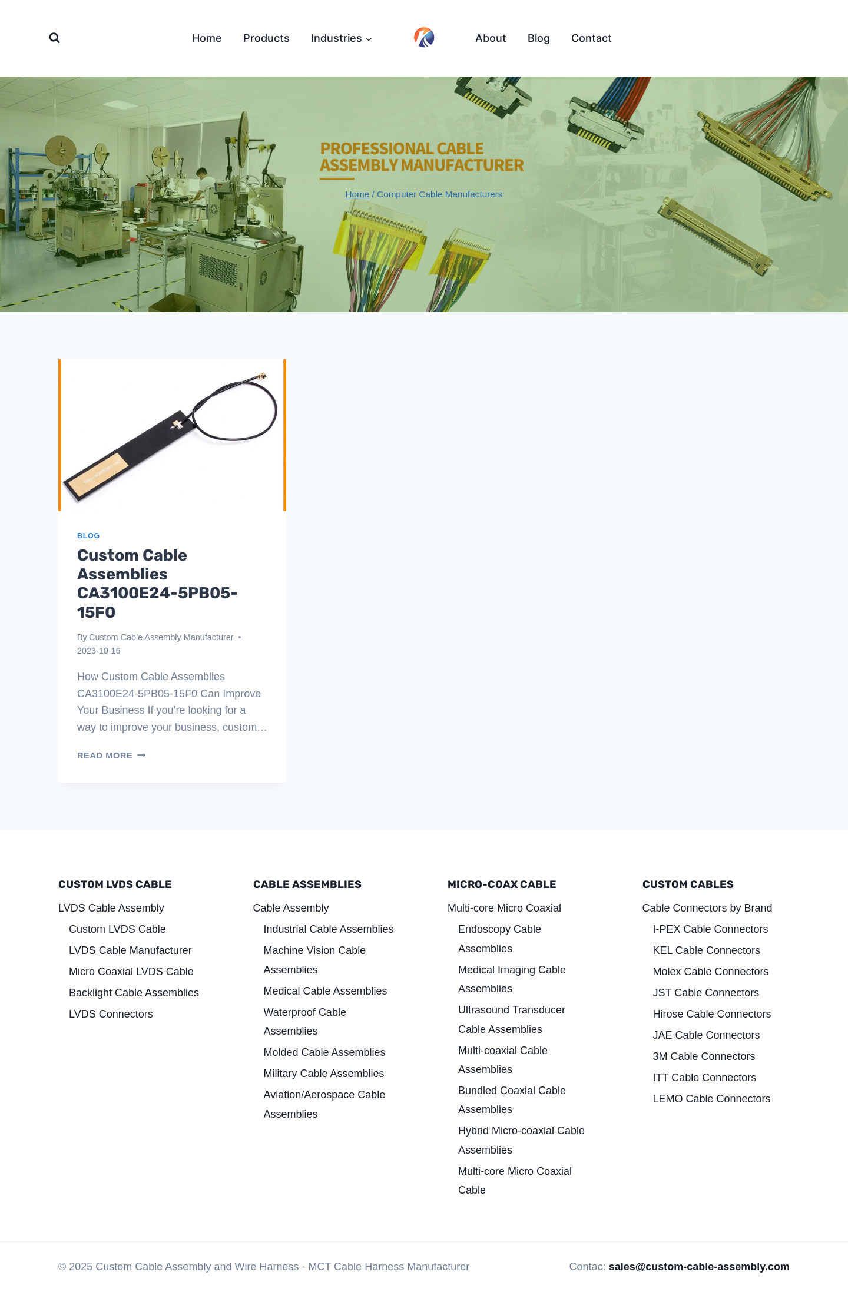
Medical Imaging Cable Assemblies (512, 979)
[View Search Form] (54, 38)
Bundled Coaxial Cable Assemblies (512, 1100)
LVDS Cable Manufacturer (130, 950)
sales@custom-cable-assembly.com (699, 1267)
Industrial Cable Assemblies (329, 929)
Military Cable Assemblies (324, 1073)
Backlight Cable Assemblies (134, 993)
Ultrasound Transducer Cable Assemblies (511, 1019)
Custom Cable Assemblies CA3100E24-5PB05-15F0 (157, 584)
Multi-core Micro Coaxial (504, 908)
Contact (591, 38)
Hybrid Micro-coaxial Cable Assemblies (521, 1140)
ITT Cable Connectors (705, 1078)
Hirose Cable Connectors (712, 1014)
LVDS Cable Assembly (111, 908)
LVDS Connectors (111, 1014)
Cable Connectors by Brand (707, 908)
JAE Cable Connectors (706, 1035)
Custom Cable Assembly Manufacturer (161, 637)
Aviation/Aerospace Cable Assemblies (325, 1104)
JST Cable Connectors (706, 993)
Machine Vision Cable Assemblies (315, 960)
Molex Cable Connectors (711, 972)
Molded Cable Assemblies (325, 1052)
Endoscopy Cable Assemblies (499, 938)
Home (207, 38)
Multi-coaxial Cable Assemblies (503, 1060)
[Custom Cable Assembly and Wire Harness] (424, 37)
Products (266, 38)
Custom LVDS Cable (117, 929)
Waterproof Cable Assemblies (305, 1021)
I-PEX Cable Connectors (710, 929)
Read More (111, 755)
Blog (539, 38)
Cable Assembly (291, 908)
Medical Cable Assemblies (325, 991)
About (490, 38)
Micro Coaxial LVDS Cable (131, 972)
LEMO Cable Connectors (712, 1099)
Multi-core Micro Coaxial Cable (515, 1180)
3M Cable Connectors (704, 1056)
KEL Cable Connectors (706, 950)
